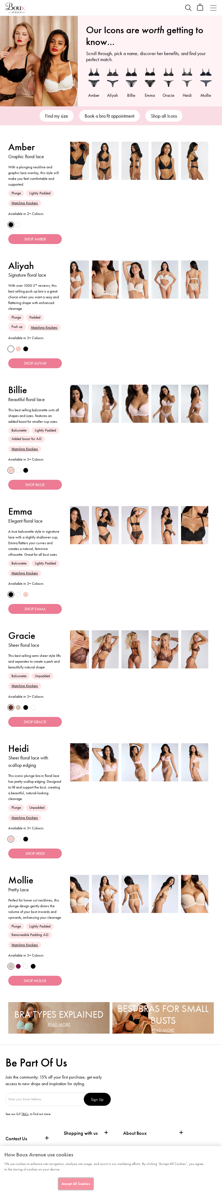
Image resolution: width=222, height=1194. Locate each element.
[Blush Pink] (11, 472)
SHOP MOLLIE (35, 986)
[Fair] (19, 711)
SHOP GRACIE (35, 726)
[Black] (11, 225)
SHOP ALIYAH (35, 364)
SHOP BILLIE (35, 487)
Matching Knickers (25, 203)
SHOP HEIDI (35, 858)
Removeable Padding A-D (30, 940)
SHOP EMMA (35, 612)
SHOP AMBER (35, 239)
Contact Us (16, 1144)
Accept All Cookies (76, 1183)
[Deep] (11, 711)
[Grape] (19, 972)
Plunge (16, 193)
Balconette (19, 432)
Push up (17, 327)
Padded (34, 318)
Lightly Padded (40, 193)
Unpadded (42, 679)
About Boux (135, 1139)
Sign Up (100, 1105)
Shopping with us (81, 1139)
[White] (19, 225)
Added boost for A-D (26, 440)
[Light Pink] (19, 350)
